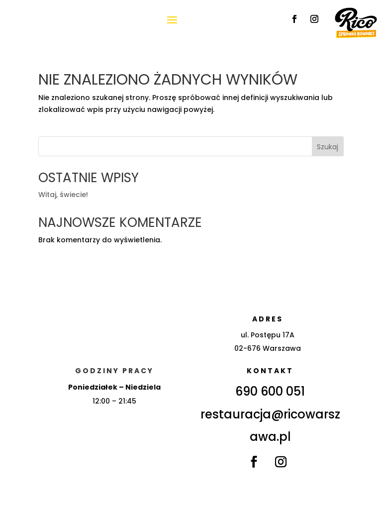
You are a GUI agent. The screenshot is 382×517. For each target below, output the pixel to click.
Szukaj (327, 147)
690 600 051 (270, 391)
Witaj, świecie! (63, 195)
